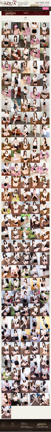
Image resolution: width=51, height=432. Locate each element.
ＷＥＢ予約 (36, 8)
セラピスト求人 (45, 8)
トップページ (4, 8)
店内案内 (40, 8)
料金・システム (11, 8)
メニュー (3, 423)
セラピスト (25, 8)
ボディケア (21, 8)
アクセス (16, 8)
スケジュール (30, 8)
